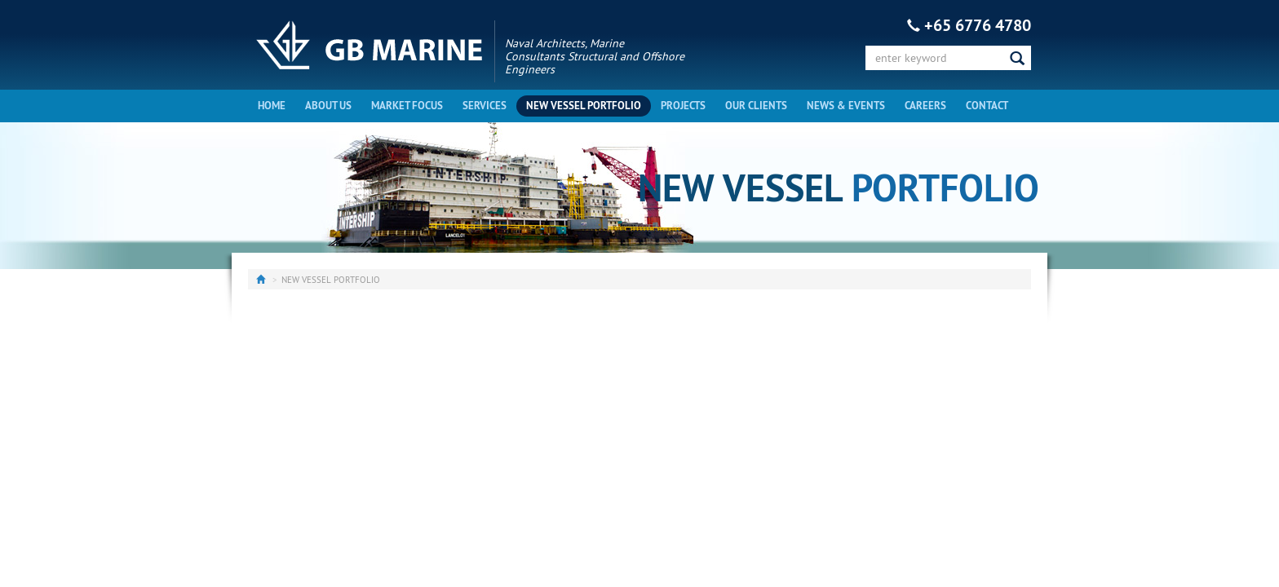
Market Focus (407, 106)
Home (271, 106)
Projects (683, 106)
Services (484, 106)
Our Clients (756, 106)
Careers (925, 106)
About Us (328, 106)
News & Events (846, 106)
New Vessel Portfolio (583, 106)
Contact (987, 106)
